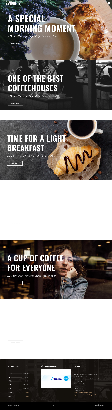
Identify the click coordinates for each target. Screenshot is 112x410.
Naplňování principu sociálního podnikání (85, 395)
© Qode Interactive (13, 405)
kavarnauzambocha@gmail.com (83, 392)
